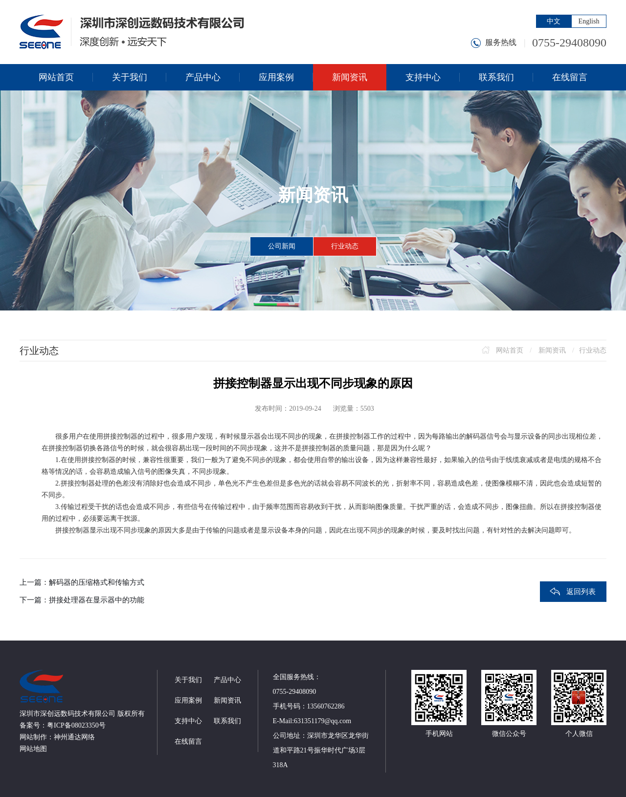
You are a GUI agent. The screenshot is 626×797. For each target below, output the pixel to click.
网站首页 (509, 350)
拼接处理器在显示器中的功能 (96, 600)
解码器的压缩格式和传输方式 (96, 582)
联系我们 (227, 721)
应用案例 (188, 700)
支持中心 (188, 721)
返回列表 (581, 592)
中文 (553, 21)
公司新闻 (281, 246)
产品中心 (227, 680)
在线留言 (188, 741)
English (589, 21)
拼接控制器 (120, 436)
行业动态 (344, 246)
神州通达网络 (74, 737)
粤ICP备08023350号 (76, 725)
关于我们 (188, 680)
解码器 (476, 436)
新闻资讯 (552, 350)
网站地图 (33, 749)
